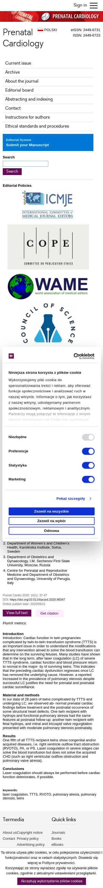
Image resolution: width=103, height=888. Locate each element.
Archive (12, 72)
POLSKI (47, 30)
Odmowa (51, 531)
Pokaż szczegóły (71, 499)
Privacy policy (27, 838)
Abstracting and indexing (29, 99)
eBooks (57, 844)
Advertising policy (30, 844)
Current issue (18, 63)
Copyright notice (30, 832)
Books (57, 838)
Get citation (49, 613)
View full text (17, 613)
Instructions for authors (27, 117)
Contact (13, 108)
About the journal (21, 81)
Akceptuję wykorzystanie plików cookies (51, 881)
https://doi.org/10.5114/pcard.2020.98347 (37, 599)
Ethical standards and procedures (37, 126)
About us (10, 832)
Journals (58, 832)
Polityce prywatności (58, 863)
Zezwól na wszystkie (51, 511)
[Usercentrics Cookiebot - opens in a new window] (71, 356)
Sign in (80, 5)
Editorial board (19, 90)
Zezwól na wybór (51, 521)
